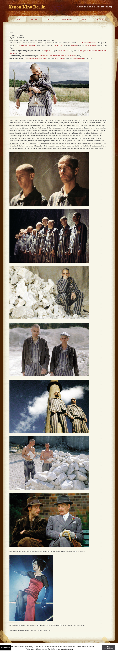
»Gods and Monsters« (88, 43)
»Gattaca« (74, 45)
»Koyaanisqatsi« (78, 58)
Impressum (99, 19)
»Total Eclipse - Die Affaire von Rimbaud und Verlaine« (57, 56)
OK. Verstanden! (109, 648)
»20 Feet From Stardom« (26, 45)
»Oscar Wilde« (91, 45)
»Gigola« (47, 51)
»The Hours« (59, 58)
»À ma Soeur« (63, 51)
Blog (18, 19)
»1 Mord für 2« (58, 45)
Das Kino (50, 19)
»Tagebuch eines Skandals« (37, 58)
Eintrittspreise (67, 19)
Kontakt (83, 19)
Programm (34, 19)
